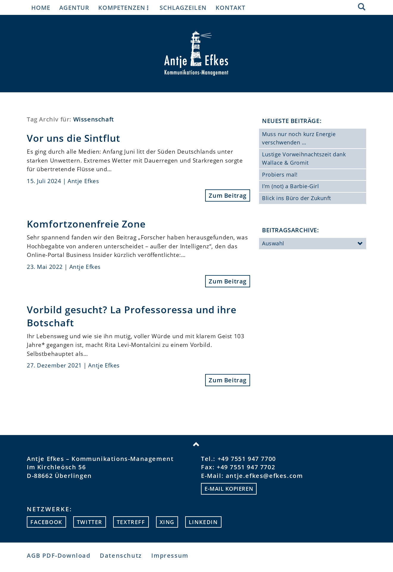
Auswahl (312, 244)
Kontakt (230, 7)
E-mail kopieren (229, 488)
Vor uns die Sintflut (73, 138)
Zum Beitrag (228, 195)
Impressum (169, 555)
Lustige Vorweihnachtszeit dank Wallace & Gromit (304, 158)
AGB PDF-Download (59, 555)
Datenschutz (121, 555)
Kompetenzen (124, 7)
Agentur (74, 7)
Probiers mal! (280, 174)
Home (40, 7)
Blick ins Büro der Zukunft (296, 198)
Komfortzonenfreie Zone (86, 223)
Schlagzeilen (183, 7)
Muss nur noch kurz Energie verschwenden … (299, 138)
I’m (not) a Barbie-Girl (290, 186)
